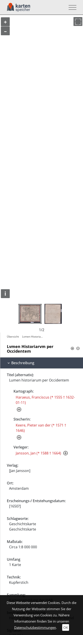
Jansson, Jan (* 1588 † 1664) (38, 453)
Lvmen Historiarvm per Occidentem (33, 336)
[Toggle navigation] (71, 7)
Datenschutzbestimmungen (35, 627)
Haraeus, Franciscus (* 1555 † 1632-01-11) (45, 400)
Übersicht (13, 336)
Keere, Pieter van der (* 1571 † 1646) (41, 428)
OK (65, 627)
